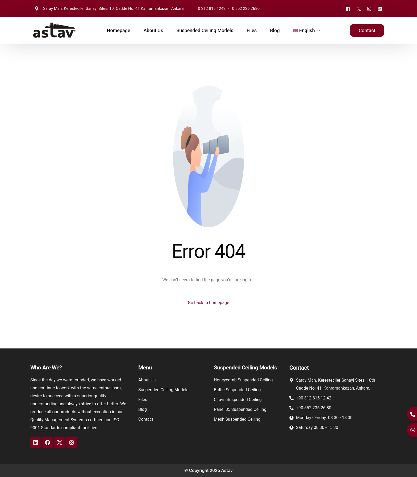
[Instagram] (369, 8)
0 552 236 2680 (246, 9)
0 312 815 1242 (212, 9)
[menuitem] (305, 30)
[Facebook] (348, 8)
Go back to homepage (208, 302)
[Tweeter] (358, 8)
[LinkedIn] (380, 8)
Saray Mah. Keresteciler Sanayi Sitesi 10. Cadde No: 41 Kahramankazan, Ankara (108, 8)
